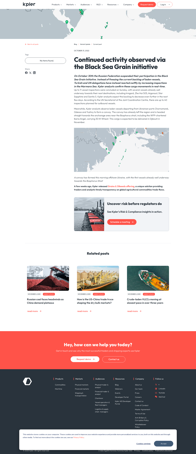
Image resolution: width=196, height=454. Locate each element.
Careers (138, 397)
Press (137, 393)
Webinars (118, 389)
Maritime (58, 389)
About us (138, 385)
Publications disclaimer (164, 451)
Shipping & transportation (80, 394)
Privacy (137, 451)
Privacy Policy (78, 437)
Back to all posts (33, 44)
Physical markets (81, 385)
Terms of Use (140, 413)
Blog (75, 44)
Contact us (113, 359)
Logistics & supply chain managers (101, 410)
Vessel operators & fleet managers (102, 403)
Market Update (85, 44)
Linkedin (162, 389)
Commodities (60, 385)
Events (117, 393)
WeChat (162, 397)
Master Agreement (142, 409)
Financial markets (82, 389)
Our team (138, 389)
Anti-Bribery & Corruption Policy (142, 419)
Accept (163, 444)
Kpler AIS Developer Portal (123, 402)
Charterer (99, 398)
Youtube (162, 393)
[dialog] (98, 439)
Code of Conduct (141, 405)
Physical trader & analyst (101, 386)
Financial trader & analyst (102, 392)
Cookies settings (143, 444)
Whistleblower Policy (140, 425)
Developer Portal (121, 397)
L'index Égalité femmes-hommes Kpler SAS (115, 451)
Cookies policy (147, 451)
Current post (97, 44)
